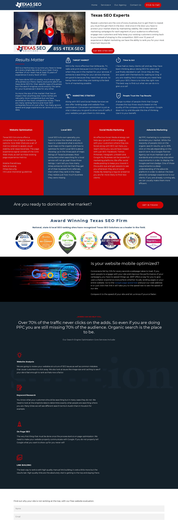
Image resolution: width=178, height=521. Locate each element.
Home (94, 5)
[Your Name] (89, 436)
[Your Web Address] (89, 452)
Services (105, 5)
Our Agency (120, 5)
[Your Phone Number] (89, 460)
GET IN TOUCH (150, 205)
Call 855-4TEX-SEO (103, 51)
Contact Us (135, 5)
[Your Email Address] (89, 444)
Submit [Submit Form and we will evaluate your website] (23, 493)
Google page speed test (126, 283)
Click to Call (153, 5)
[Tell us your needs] (89, 476)
